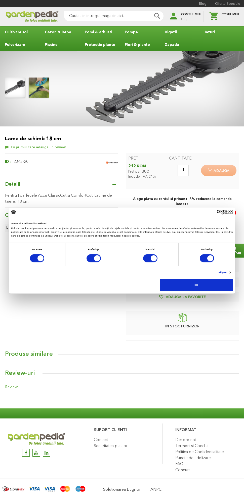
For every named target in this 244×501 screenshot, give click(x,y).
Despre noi (185, 440)
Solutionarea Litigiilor (122, 490)
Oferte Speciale (226, 4)
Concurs (182, 470)
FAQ (179, 464)
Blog (201, 4)
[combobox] (107, 16)
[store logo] (25, 16)
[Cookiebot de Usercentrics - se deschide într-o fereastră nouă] (211, 212)
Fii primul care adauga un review (38, 147)
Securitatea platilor (111, 446)
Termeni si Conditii (191, 446)
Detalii (12, 184)
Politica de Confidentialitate (199, 452)
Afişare (222, 272)
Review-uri (20, 375)
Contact (101, 440)
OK (196, 285)
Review (10, 388)
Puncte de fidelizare (193, 458)
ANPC (155, 490)
